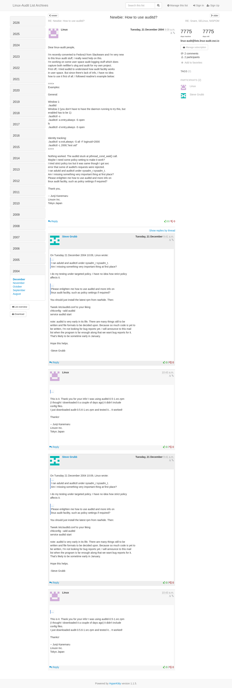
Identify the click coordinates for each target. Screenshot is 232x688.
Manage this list (177, 5)
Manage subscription (194, 47)
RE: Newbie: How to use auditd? (66, 20)
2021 (16, 79)
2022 (16, 68)
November (19, 283)
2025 (16, 34)
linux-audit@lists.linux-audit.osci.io (200, 40)
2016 (16, 135)
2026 (16, 22)
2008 (16, 226)
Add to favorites (191, 62)
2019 (16, 102)
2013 (16, 169)
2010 (16, 203)
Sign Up (213, 5)
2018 (16, 113)
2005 (16, 260)
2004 (16, 271)
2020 (16, 90)
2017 (16, 124)
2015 (16, 147)
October (17, 286)
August (17, 293)
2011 (16, 192)
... (52, 259)
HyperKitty (115, 683)
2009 (16, 214)
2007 (16, 237)
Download (18, 314)
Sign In (198, 5)
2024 (16, 45)
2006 (16, 248)
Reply (53, 221)
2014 (16, 158)
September (19, 290)
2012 (16, 181)
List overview (19, 307)
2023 (16, 56)
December (19, 279)
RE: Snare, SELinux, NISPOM (202, 20)
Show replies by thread (162, 230)
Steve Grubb (69, 236)
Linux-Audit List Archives (30, 5)
